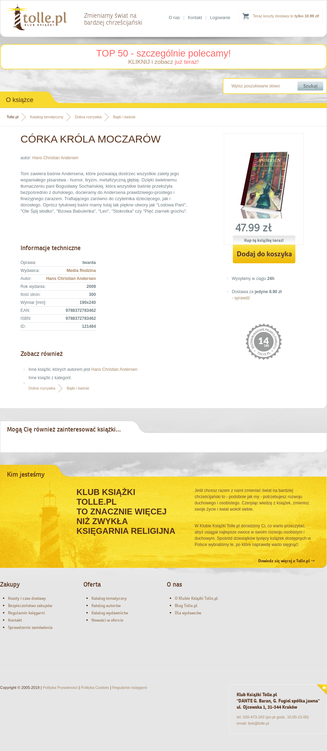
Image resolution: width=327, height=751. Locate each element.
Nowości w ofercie (107, 620)
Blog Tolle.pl (186, 606)
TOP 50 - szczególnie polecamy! (163, 53)
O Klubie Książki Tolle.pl (196, 598)
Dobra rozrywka (88, 117)
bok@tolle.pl (258, 723)
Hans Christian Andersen (55, 157)
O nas (174, 17)
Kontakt (195, 17)
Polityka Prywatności (60, 687)
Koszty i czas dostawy (27, 598)
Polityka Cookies (95, 687)
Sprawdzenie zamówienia (30, 627)
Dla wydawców (188, 613)
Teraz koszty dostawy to (286, 16)
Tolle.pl (12, 117)
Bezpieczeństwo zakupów (30, 606)
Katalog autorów (106, 606)
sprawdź (242, 298)
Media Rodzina (81, 270)
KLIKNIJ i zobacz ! (163, 62)
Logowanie (220, 17)
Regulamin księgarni (26, 613)
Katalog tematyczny (46, 117)
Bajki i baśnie (124, 117)
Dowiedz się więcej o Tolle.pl (286, 561)
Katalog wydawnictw (109, 613)
